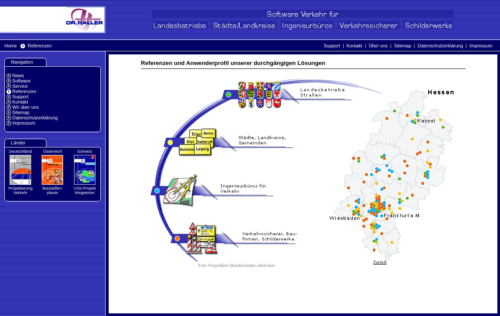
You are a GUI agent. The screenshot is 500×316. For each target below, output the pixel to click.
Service (20, 86)
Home (10, 45)
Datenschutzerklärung (440, 45)
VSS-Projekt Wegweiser (85, 190)
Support (332, 45)
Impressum (481, 45)
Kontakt (354, 45)
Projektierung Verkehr (20, 190)
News (18, 75)
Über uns (378, 45)
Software (21, 80)
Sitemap (402, 45)
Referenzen (40, 45)
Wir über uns (25, 107)
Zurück (380, 262)
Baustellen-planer (53, 190)
